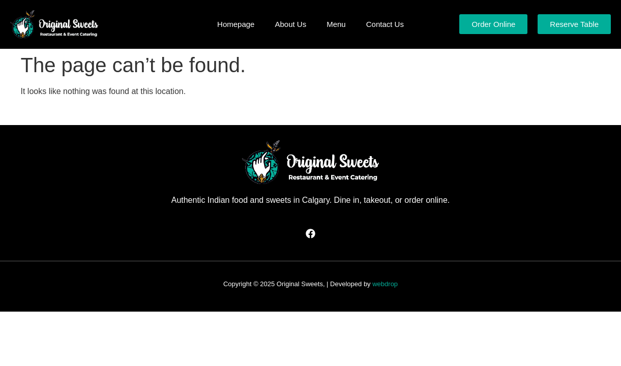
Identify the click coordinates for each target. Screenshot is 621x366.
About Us (290, 24)
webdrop (385, 284)
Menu (336, 24)
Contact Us (385, 24)
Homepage (235, 24)
